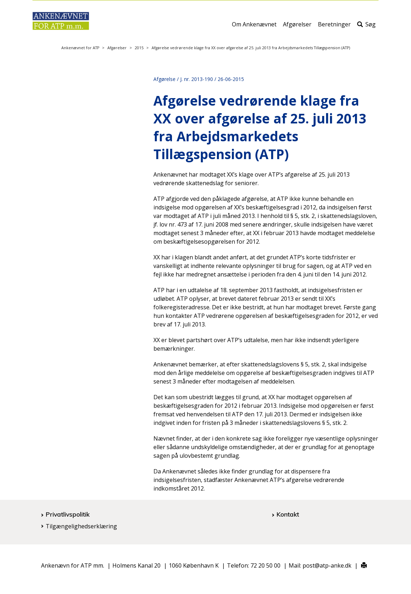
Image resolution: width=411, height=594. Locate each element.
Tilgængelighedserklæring (81, 526)
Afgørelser (297, 27)
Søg (366, 27)
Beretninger (334, 27)
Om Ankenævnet (254, 27)
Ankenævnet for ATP (80, 47)
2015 (139, 47)
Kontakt (287, 514)
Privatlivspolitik (68, 514)
